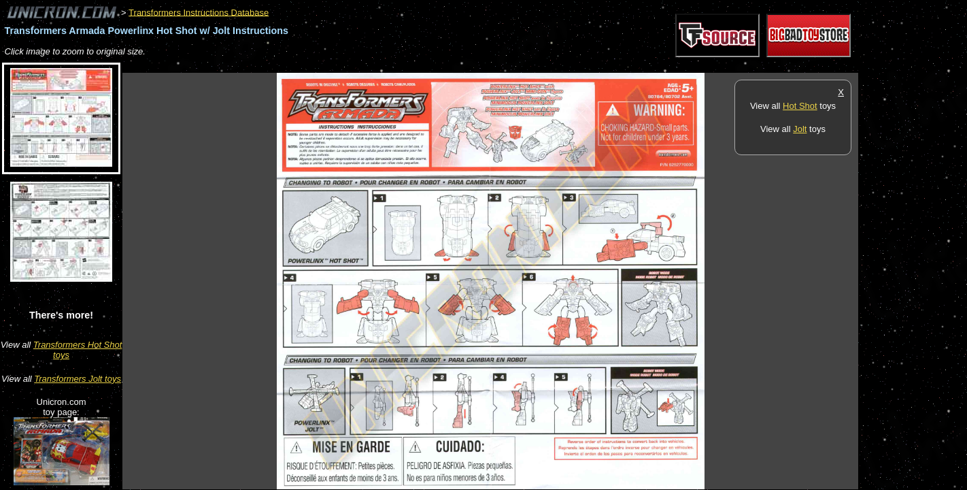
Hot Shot (800, 106)
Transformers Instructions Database (199, 12)
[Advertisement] (369, 66)
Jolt (800, 129)
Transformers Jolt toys (77, 379)
